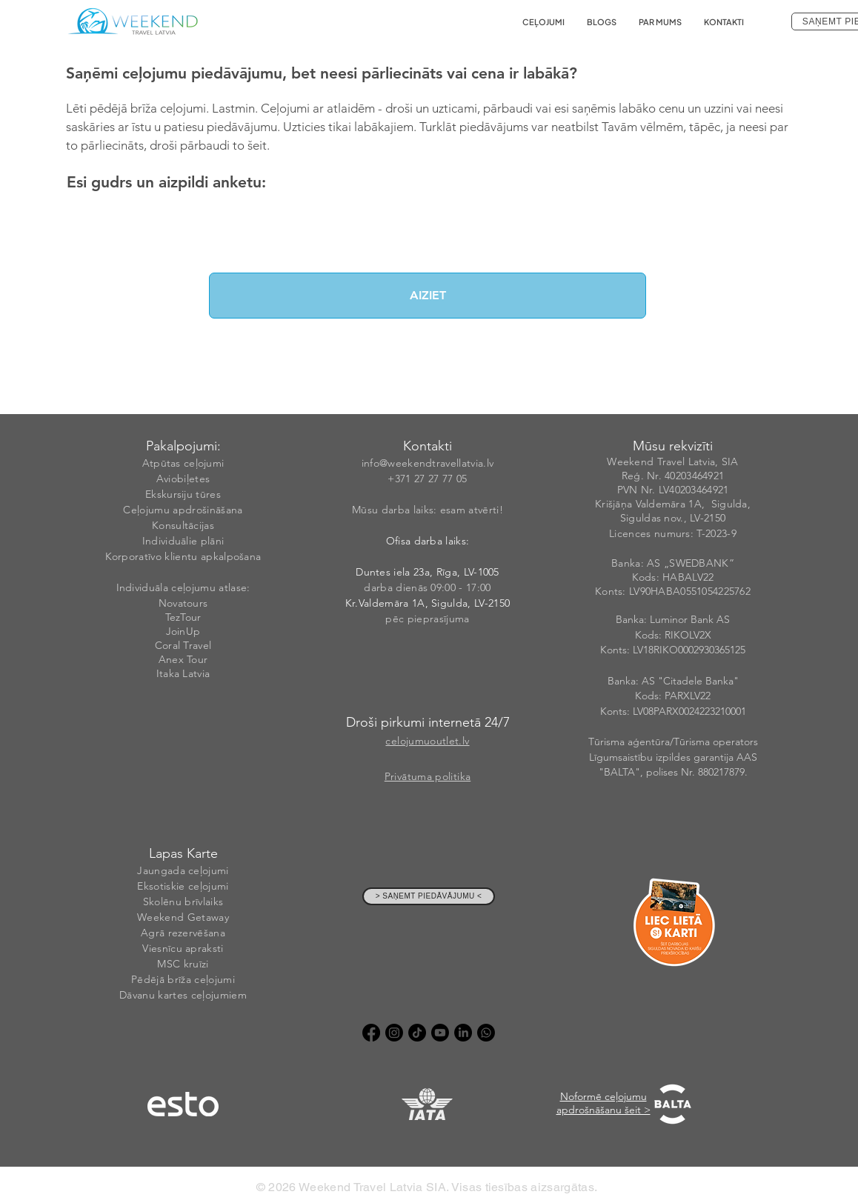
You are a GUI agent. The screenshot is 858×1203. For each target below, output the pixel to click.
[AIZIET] (427, 296)
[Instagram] (394, 1033)
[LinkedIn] (463, 1033)
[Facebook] (371, 1033)
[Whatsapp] (486, 1033)
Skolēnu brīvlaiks (183, 901)
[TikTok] (417, 1033)
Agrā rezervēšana (183, 932)
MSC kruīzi (182, 963)
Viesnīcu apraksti (182, 948)
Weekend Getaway (183, 917)
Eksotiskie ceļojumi (182, 886)
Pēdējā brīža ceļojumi (183, 979)
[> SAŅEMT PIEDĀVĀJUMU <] (428, 896)
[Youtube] (440, 1033)
